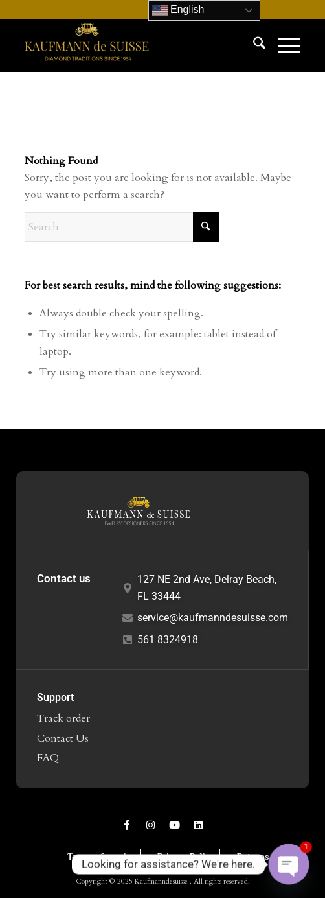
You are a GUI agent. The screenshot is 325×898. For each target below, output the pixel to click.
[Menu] (282, 45)
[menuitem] (252, 45)
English (178, 10)
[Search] (252, 45)
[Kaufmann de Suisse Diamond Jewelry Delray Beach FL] (135, 45)
